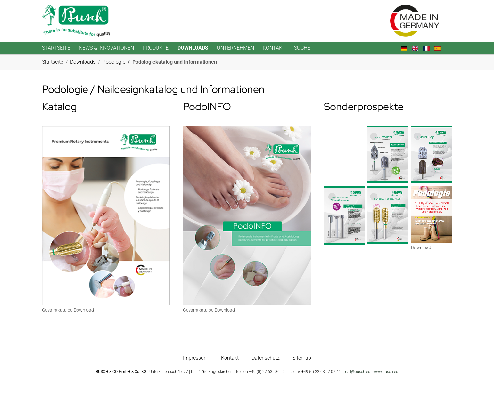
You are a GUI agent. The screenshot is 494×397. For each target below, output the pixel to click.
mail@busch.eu (357, 371)
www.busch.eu (385, 371)
